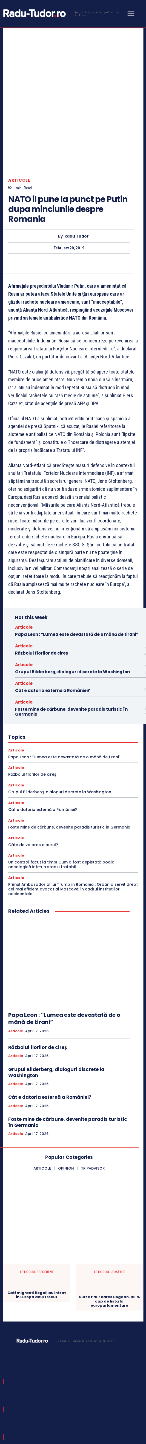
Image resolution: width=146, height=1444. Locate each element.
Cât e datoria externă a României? (52, 628)
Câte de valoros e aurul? (33, 783)
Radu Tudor (76, 174)
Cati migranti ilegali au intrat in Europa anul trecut (36, 1233)
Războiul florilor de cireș (41, 591)
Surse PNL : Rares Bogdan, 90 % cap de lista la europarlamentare (109, 1239)
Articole (19, 118)
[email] (55, 1396)
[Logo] (63, 13)
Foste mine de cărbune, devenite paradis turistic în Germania (71, 649)
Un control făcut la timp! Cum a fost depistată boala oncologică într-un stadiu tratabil (61, 803)
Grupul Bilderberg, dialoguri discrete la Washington (72, 610)
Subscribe (123, 1396)
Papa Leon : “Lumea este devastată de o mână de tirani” (76, 572)
